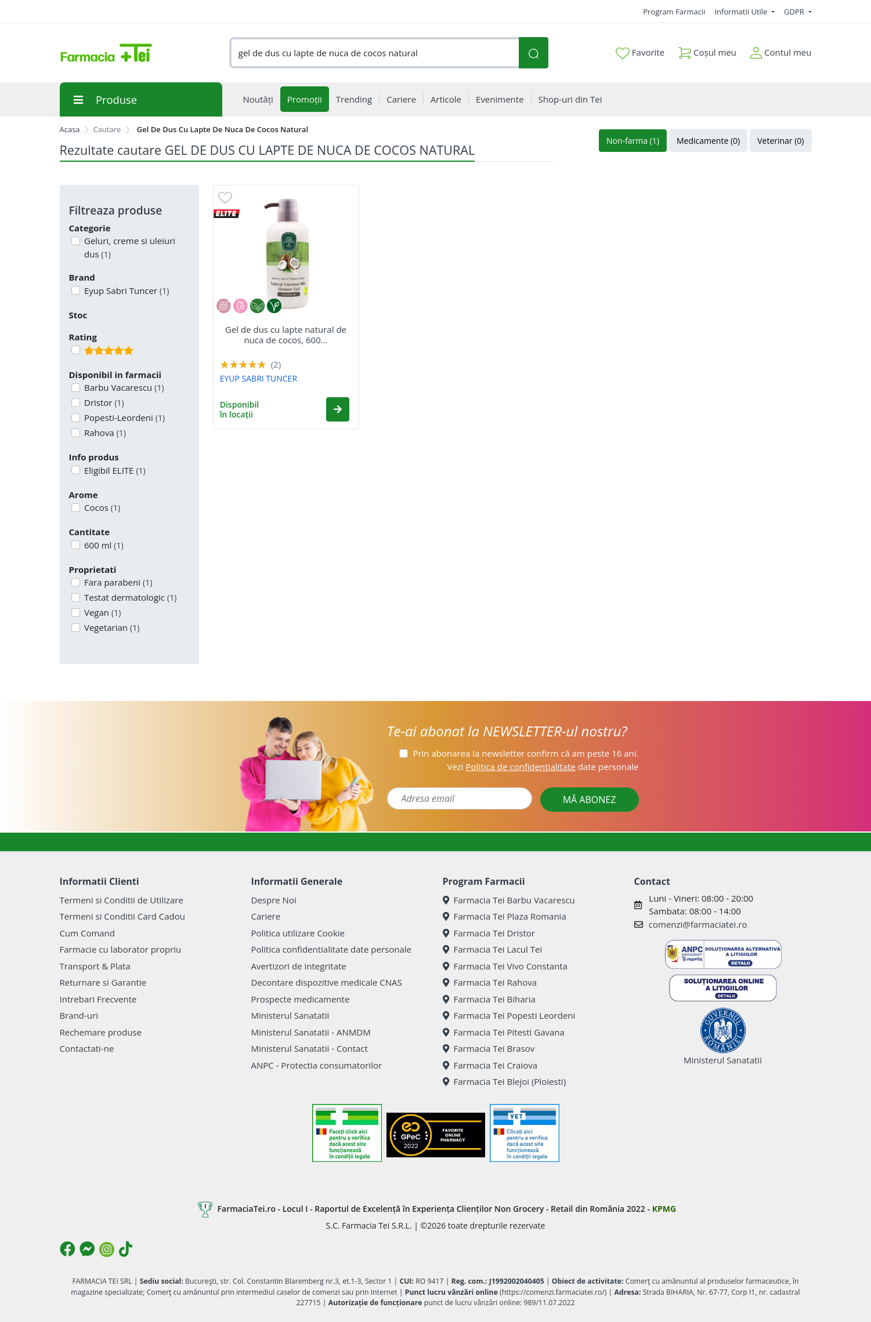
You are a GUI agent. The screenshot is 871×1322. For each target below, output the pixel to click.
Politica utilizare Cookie (298, 933)
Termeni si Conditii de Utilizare (121, 900)
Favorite (640, 52)
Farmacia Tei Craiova (490, 1065)
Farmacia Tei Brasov (489, 1048)
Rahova (104, 432)
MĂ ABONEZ (589, 799)
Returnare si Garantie (103, 982)
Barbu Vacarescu (123, 387)
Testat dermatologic (129, 597)
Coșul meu (707, 50)
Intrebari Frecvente (98, 999)
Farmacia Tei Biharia (489, 999)
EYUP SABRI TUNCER (258, 378)
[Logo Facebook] (67, 1248)
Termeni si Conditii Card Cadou (122, 916)
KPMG (664, 1208)
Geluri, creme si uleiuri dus (128, 247)
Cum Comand (87, 933)
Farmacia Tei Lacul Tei (493, 949)
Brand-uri (79, 1015)
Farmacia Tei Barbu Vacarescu (509, 900)
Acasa (70, 129)
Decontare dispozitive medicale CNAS (326, 982)
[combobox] (374, 53)
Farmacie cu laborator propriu (121, 949)
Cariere (266, 916)
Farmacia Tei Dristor (489, 933)
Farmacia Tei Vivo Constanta (505, 966)
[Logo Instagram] (106, 1249)
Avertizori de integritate (298, 966)
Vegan (101, 612)
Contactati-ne (87, 1048)
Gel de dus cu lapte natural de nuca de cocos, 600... (285, 334)
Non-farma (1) (632, 140)
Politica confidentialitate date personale (331, 949)
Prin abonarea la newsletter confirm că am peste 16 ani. (525, 753)
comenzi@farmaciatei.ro (698, 924)
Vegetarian (110, 627)
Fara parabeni (117, 582)
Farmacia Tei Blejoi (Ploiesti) (504, 1081)
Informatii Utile (741, 11)
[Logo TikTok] (125, 1248)
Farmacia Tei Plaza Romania (504, 916)
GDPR (795, 11)
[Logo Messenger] (87, 1248)
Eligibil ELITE (114, 470)
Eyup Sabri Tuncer (125, 290)
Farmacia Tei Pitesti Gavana (504, 1032)
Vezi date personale (542, 766)
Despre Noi (274, 900)
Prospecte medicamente (300, 999)
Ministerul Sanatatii (290, 1015)
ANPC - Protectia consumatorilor (316, 1065)
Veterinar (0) (780, 140)
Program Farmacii (674, 11)
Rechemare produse (101, 1032)
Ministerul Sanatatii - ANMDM (311, 1032)
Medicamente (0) (708, 140)
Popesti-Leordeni (123, 417)
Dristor (103, 402)
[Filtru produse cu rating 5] (75, 350)
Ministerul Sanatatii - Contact (309, 1048)
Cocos (101, 507)
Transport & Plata (95, 966)
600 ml (103, 545)
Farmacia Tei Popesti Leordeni (509, 1015)
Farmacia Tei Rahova (490, 982)
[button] (337, 409)
